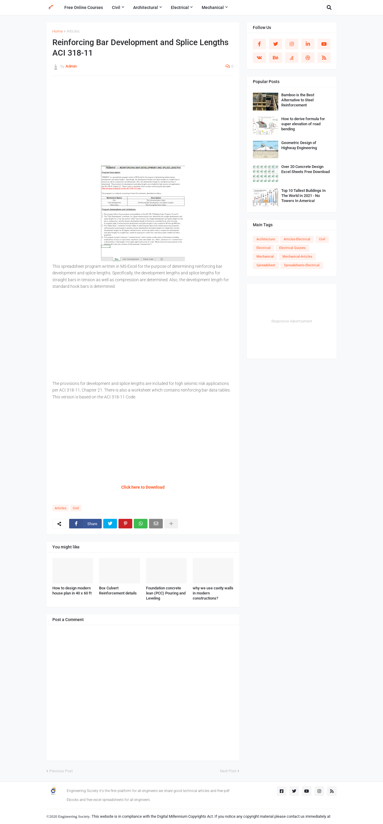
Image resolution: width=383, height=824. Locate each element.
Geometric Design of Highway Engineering (299, 145)
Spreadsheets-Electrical (302, 265)
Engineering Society (74, 816)
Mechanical (265, 257)
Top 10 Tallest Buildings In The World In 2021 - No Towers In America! (303, 195)
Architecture (265, 239)
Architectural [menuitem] (145, 7)
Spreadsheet (265, 265)
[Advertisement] (142, 124)
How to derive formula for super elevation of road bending (303, 124)
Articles (73, 31)
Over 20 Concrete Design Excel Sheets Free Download (305, 169)
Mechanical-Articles (297, 257)
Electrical (263, 248)
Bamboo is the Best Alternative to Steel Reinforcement (297, 100)
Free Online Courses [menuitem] (83, 7)
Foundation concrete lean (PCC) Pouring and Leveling (166, 593)
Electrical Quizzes (292, 248)
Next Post (228, 771)
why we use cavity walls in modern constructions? (213, 593)
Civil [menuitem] (116, 7)
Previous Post (61, 771)
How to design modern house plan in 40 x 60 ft (72, 590)
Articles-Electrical (297, 239)
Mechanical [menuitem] (213, 7)
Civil (76, 508)
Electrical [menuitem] (180, 7)
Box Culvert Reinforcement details (118, 590)
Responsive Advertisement (291, 321)
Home (57, 31)
